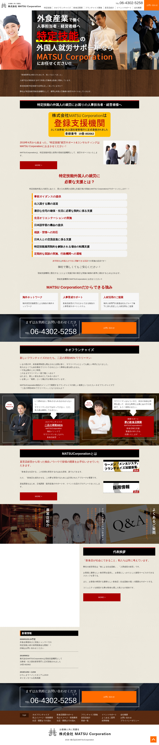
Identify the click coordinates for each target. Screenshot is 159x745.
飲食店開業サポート (65, 715)
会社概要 (138, 8)
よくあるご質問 (108, 718)
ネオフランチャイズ (62, 8)
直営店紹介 (109, 8)
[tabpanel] (79, 40)
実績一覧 (85, 721)
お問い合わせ (126, 718)
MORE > (38, 165)
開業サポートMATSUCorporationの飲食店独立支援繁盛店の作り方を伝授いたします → (133, 426)
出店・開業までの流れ (41, 721)
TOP (24, 715)
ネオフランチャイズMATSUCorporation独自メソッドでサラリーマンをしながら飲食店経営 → (53, 429)
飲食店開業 (78, 8)
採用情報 (105, 721)
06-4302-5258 (129, 3)
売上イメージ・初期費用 (42, 718)
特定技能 (47, 8)
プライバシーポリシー (129, 721)
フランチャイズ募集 (93, 8)
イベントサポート (124, 8)
